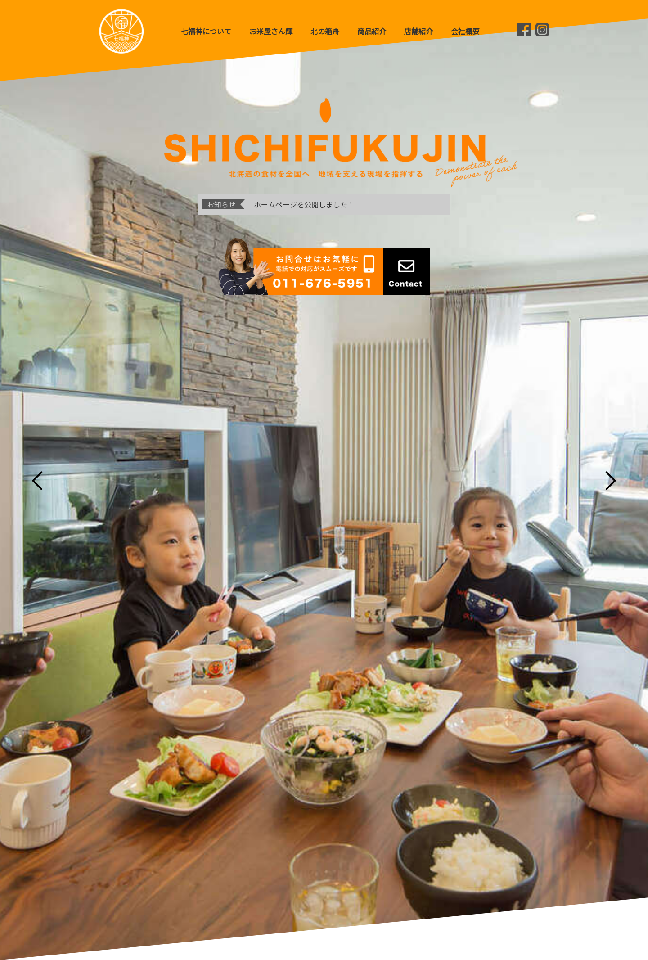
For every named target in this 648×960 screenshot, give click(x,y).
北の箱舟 (324, 31)
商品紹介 (371, 31)
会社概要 (465, 31)
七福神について (206, 31)
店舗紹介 (418, 31)
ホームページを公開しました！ (304, 204)
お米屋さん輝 (270, 31)
